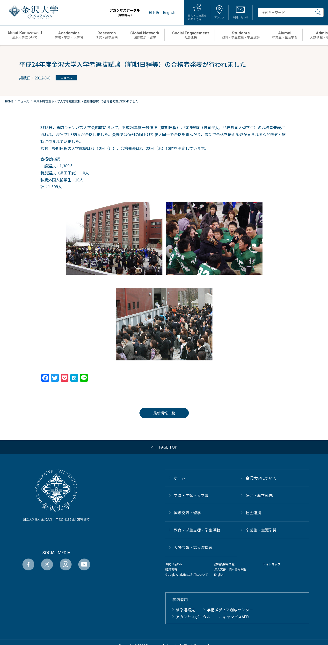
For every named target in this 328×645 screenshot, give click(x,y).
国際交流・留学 (187, 512)
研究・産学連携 (259, 495)
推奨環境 (171, 569)
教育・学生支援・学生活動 (197, 530)
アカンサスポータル (117, 12)
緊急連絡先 (185, 610)
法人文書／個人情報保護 (230, 569)
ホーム (179, 478)
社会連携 (253, 512)
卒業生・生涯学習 (261, 530)
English (219, 574)
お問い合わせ (174, 564)
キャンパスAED (235, 617)
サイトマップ (271, 564)
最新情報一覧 (164, 412)
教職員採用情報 (224, 564)
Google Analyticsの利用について (186, 574)
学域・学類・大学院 (191, 495)
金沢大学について (261, 478)
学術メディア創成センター (230, 610)
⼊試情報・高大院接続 (193, 547)
